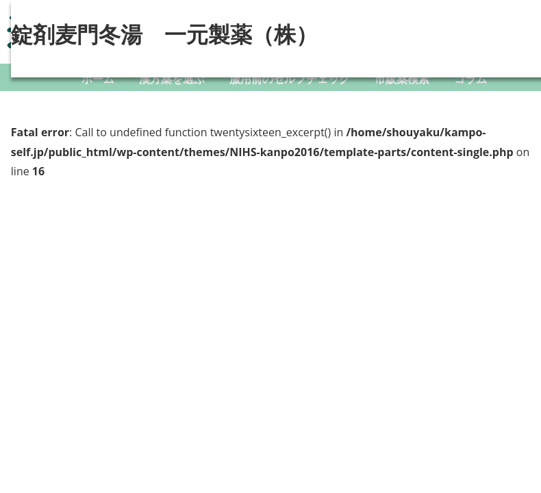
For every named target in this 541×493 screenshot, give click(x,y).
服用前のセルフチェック (289, 78)
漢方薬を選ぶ (172, 78)
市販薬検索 (402, 78)
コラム (470, 78)
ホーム (97, 78)
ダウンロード (284, 106)
